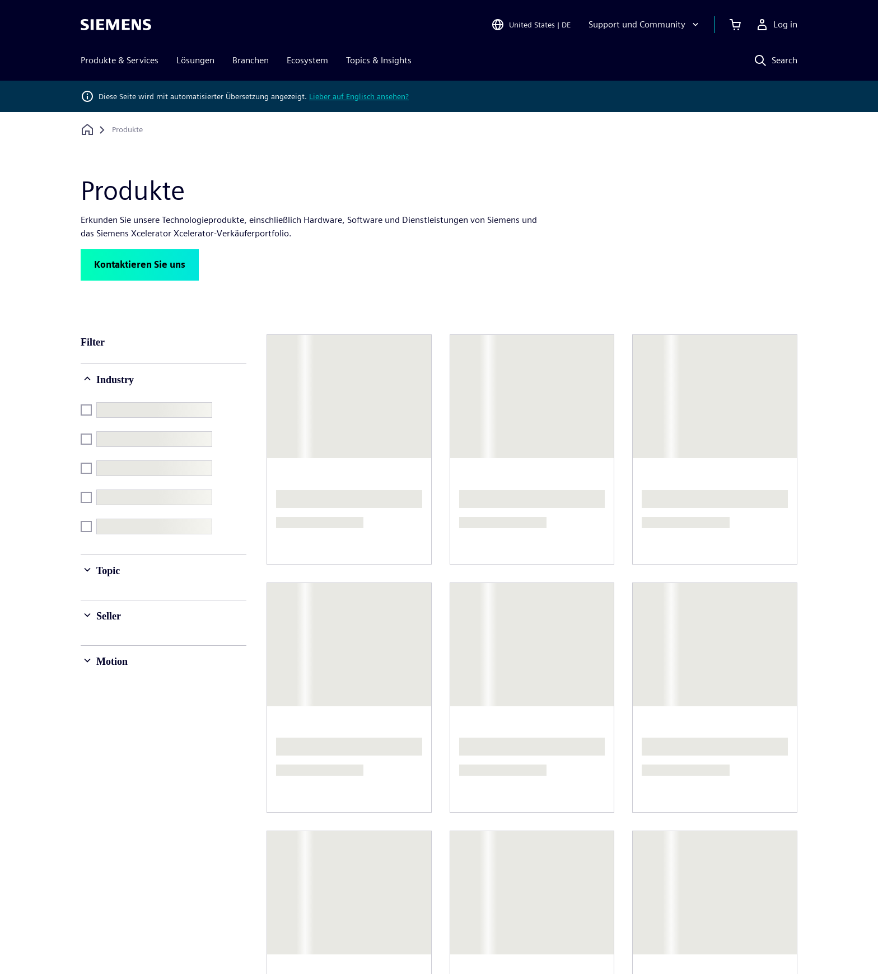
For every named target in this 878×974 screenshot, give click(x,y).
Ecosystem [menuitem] (307, 60)
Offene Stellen (696, 832)
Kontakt (555, 809)
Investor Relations (446, 845)
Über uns (299, 809)
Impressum (281, 942)
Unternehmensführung (327, 832)
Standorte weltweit (577, 832)
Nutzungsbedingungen (519, 942)
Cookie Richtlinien (422, 942)
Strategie (428, 868)
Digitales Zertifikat (618, 942)
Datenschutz (345, 942)
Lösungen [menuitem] (195, 60)
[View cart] (735, 24)
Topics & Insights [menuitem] (379, 60)
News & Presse (310, 854)
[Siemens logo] (116, 24)
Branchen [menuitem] (250, 60)
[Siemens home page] (116, 786)
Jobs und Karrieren (705, 809)
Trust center (695, 942)
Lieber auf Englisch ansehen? (359, 96)
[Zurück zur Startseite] (87, 130)
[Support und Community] (645, 24)
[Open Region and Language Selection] (531, 24)
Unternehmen (438, 823)
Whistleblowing (766, 942)
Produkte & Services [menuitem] (119, 60)
